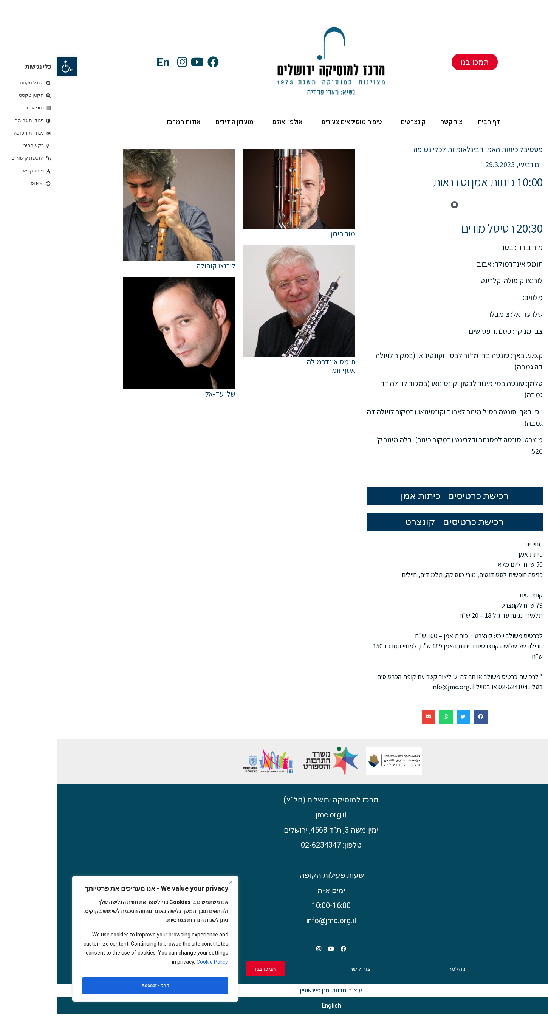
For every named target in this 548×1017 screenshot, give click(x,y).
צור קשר (395, 121)
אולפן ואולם (229, 121)
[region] (98, 941)
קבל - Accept (98, 986)
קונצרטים (354, 121)
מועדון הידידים (178, 121)
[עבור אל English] (274, 1008)
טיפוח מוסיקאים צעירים (293, 121)
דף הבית (432, 121)
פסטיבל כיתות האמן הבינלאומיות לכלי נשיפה (421, 149)
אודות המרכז (124, 121)
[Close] (173, 887)
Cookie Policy (155, 967)
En (106, 62)
